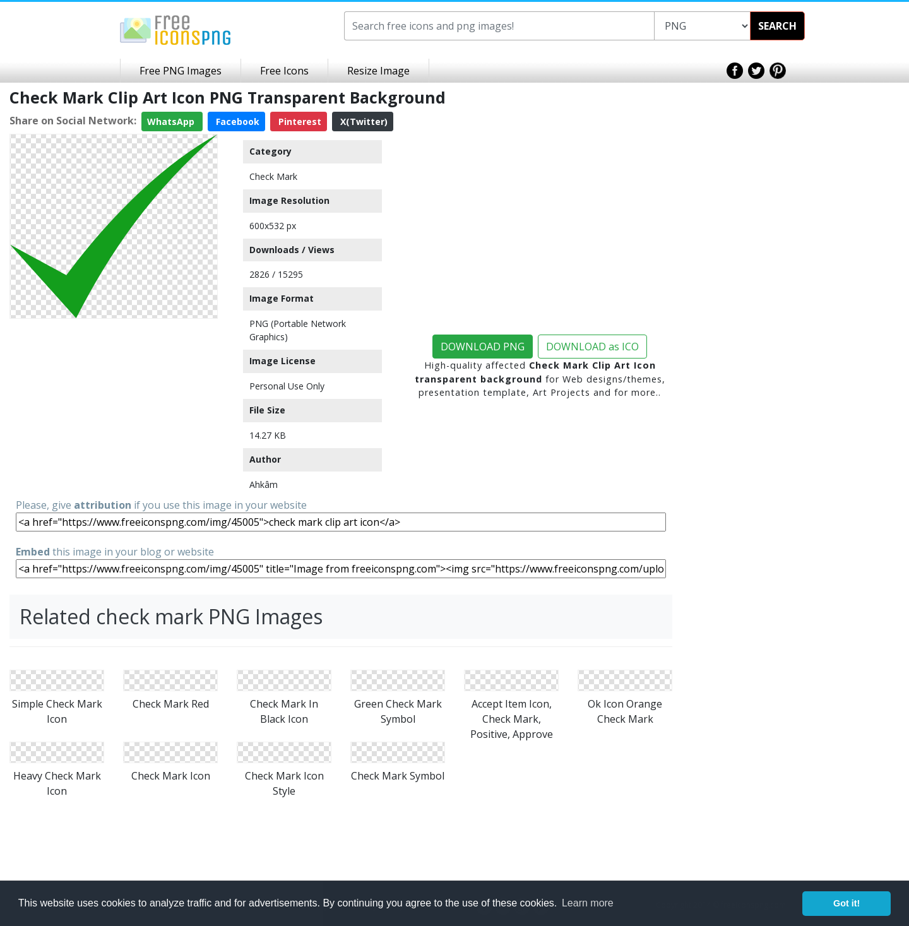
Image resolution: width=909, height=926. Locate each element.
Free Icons (284, 71)
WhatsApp (172, 122)
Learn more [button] (588, 903)
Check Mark (273, 176)
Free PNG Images (181, 71)
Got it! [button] (846, 903)
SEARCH (777, 26)
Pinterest (298, 122)
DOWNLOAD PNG (483, 346)
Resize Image (378, 71)
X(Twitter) (363, 122)
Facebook (236, 122)
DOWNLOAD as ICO (592, 346)
